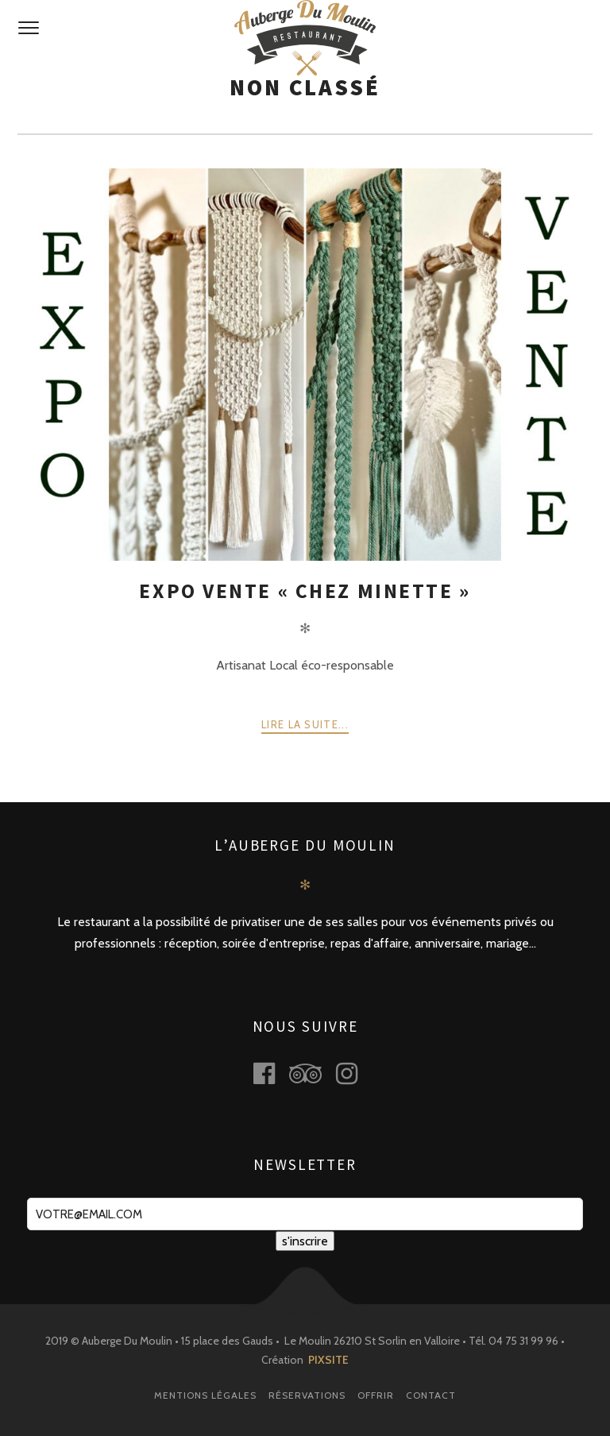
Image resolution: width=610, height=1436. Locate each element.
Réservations (307, 1395)
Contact (431, 1395)
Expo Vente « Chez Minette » (304, 591)
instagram (355, 1073)
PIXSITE (328, 1360)
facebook (273, 1073)
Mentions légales (205, 1395)
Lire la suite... (305, 724)
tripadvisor (314, 1073)
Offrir (375, 1395)
